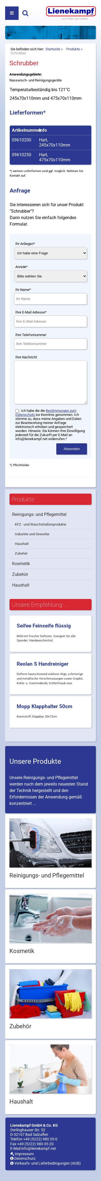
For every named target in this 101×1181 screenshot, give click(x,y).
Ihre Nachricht (26, 357)
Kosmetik (21, 571)
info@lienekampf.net (38, 1156)
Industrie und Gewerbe (32, 542)
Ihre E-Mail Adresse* (31, 312)
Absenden (72, 457)
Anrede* (21, 267)
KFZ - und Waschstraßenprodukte (40, 532)
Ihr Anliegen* (25, 244)
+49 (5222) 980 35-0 (40, 1147)
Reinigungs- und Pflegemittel (39, 522)
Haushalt (22, 552)
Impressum (22, 1162)
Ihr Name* (23, 290)
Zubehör (21, 561)
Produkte (73, 49)
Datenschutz (23, 1166)
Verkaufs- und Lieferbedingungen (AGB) (45, 1171)
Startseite (53, 49)
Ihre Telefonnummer (30, 335)
